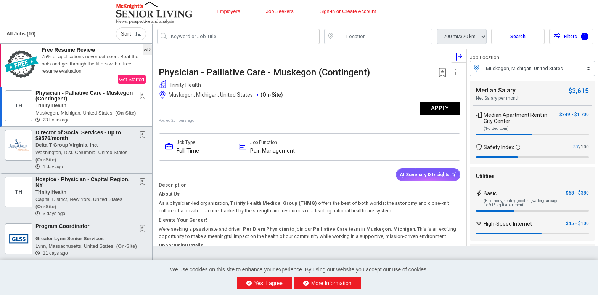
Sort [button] (131, 34)
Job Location (484, 57)
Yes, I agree (264, 283)
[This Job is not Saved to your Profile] (144, 96)
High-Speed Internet (508, 224)
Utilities (485, 176)
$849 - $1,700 (574, 114)
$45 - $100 (577, 223)
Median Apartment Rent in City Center (515, 118)
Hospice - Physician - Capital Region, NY (82, 182)
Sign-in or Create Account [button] (348, 11)
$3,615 (578, 91)
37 (576, 147)
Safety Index (499, 147)
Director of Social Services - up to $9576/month (78, 135)
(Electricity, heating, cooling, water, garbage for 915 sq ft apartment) (521, 203)
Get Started (131, 79)
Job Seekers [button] (279, 11)
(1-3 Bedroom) (496, 128)
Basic (490, 193)
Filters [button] (571, 36)
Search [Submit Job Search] (518, 36)
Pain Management (272, 151)
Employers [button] (228, 11)
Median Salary (496, 90)
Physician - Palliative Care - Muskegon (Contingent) (84, 96)
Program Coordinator (62, 226)
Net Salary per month (498, 98)
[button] (76, 65)
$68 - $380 (577, 193)
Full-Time (188, 151)
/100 (584, 147)
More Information (327, 283)
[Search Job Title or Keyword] (244, 36)
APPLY (440, 108)
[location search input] (383, 36)
